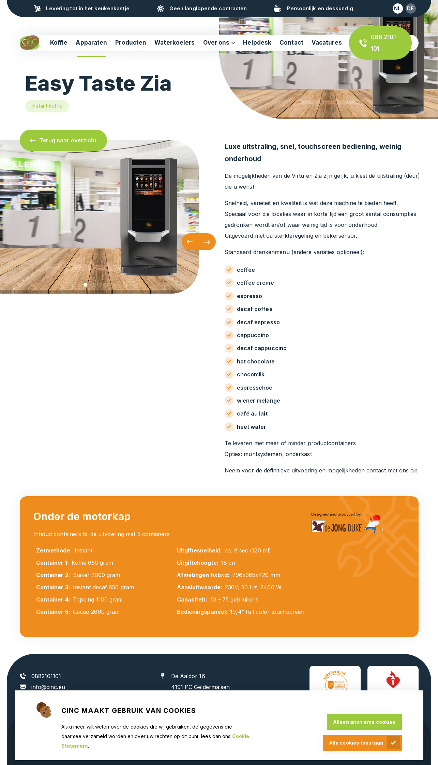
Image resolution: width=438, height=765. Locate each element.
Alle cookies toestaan (356, 743)
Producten (130, 42)
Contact (291, 42)
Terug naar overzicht (68, 140)
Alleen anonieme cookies (364, 722)
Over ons (216, 42)
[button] (190, 241)
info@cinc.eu (48, 687)
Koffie (59, 42)
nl (397, 8)
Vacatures (327, 42)
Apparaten (91, 42)
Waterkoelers (174, 42)
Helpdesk (257, 42)
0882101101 (46, 676)
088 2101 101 (383, 43)
